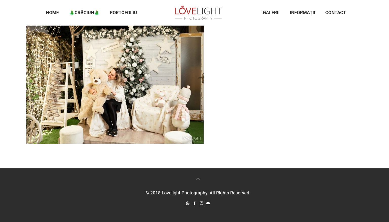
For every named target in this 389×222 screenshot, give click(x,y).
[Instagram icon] (201, 203)
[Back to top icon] (198, 179)
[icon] (208, 203)
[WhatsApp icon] (187, 203)
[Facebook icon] (194, 203)
